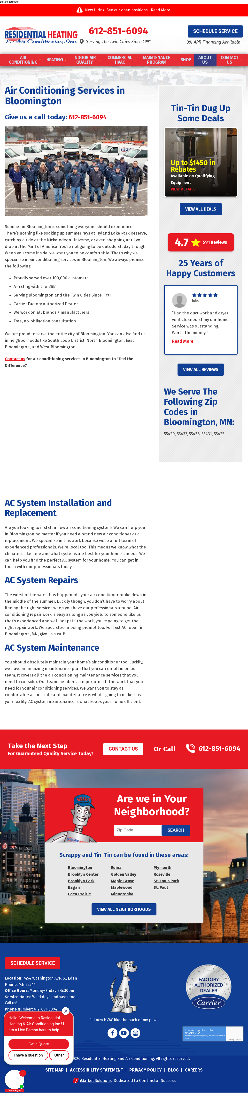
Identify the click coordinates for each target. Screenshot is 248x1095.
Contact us (15, 359)
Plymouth (163, 870)
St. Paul (161, 889)
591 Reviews (215, 242)
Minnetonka (122, 896)
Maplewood (122, 889)
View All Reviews (200, 376)
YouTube (124, 1035)
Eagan (74, 889)
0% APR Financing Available (213, 42)
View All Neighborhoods (124, 911)
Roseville (162, 876)
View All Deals (200, 209)
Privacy (231, 1042)
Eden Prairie (79, 896)
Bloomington (80, 870)
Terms (238, 1042)
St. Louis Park (166, 883)
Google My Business (135, 1035)
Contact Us (123, 750)
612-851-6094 (124, 31)
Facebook (112, 1035)
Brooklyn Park (81, 883)
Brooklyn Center (83, 876)
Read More (160, 10)
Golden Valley (124, 876)
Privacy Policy (202, 1038)
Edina (116, 870)
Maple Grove (122, 883)
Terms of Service (218, 1038)
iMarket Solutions (95, 1083)
